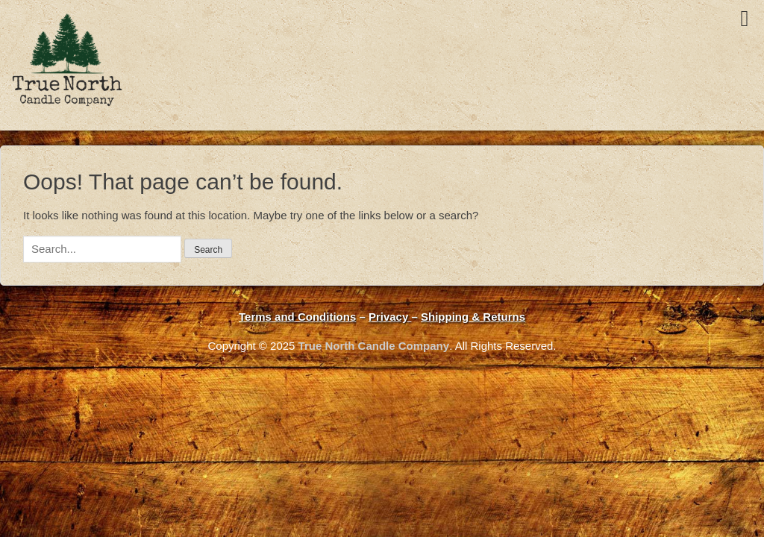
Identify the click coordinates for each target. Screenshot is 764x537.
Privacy (390, 316)
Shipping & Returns (473, 316)
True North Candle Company (374, 345)
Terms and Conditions (297, 316)
